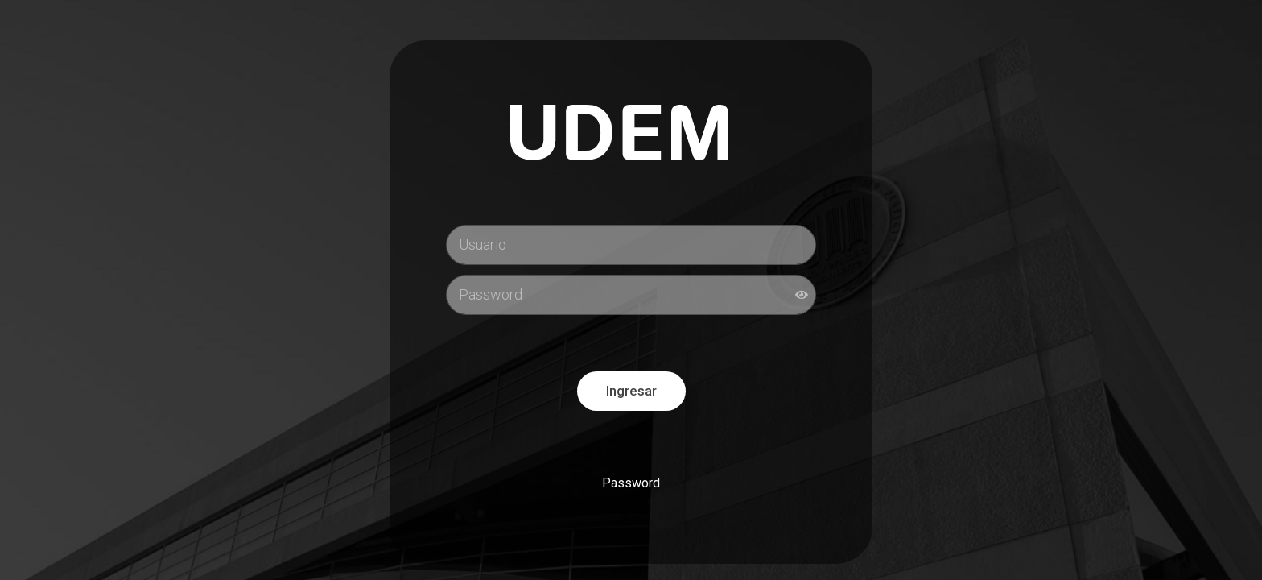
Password (631, 483)
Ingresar (631, 391)
